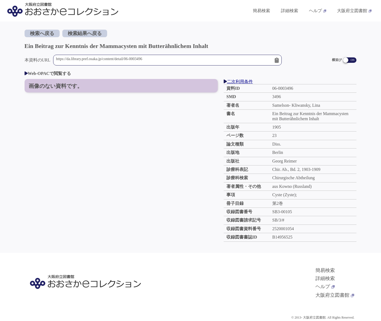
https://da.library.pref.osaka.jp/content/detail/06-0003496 (164, 60)
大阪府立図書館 (334, 295)
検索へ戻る (42, 33)
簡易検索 (325, 270)
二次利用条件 (238, 81)
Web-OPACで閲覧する (48, 73)
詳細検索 (325, 278)
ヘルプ (325, 286)
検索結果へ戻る (85, 33)
